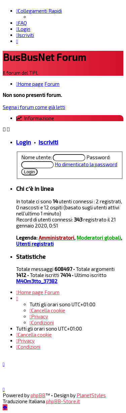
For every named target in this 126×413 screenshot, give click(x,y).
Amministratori (56, 238)
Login (23, 142)
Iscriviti (48, 142)
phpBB (38, 395)
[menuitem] (21, 23)
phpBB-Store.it (63, 401)
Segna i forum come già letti (34, 107)
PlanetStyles (91, 395)
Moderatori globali (99, 238)
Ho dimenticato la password (86, 164)
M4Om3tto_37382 (36, 281)
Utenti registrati (35, 244)
